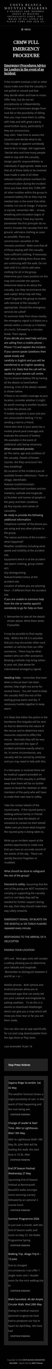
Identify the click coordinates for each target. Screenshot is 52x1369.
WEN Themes (37, 1363)
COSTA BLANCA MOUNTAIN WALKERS (26, 6)
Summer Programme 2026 (23, 1218)
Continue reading (21, 1115)
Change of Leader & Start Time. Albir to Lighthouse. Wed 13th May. (23, 1128)
